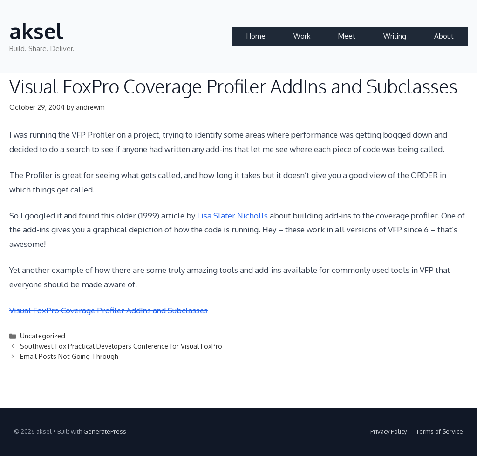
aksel (36, 31)
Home (256, 36)
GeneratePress (104, 431)
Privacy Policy (388, 431)
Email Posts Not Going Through (69, 356)
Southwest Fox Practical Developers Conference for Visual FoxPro (121, 346)
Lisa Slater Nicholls (233, 215)
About (444, 36)
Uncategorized (42, 335)
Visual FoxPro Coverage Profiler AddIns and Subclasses (108, 310)
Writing (394, 36)
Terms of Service (439, 431)
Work (301, 36)
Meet (346, 36)
